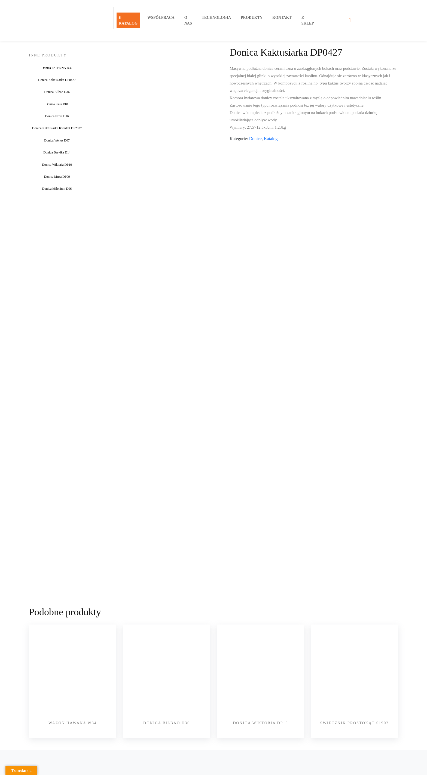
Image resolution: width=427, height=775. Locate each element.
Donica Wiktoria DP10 (260, 717)
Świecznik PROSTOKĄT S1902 (354, 717)
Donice (255, 138)
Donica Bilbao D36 (166, 717)
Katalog (271, 138)
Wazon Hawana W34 (72, 717)
